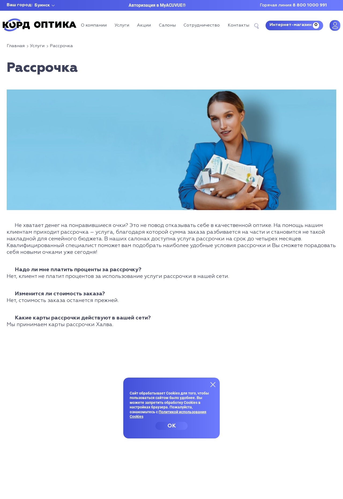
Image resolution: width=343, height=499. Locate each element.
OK (171, 426)
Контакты (238, 25)
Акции (144, 25)
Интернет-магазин (294, 25)
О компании (94, 25)
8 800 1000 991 (310, 5)
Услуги (122, 25)
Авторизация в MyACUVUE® (157, 5)
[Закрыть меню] (213, 384)
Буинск (42, 5)
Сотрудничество (202, 25)
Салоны (167, 25)
